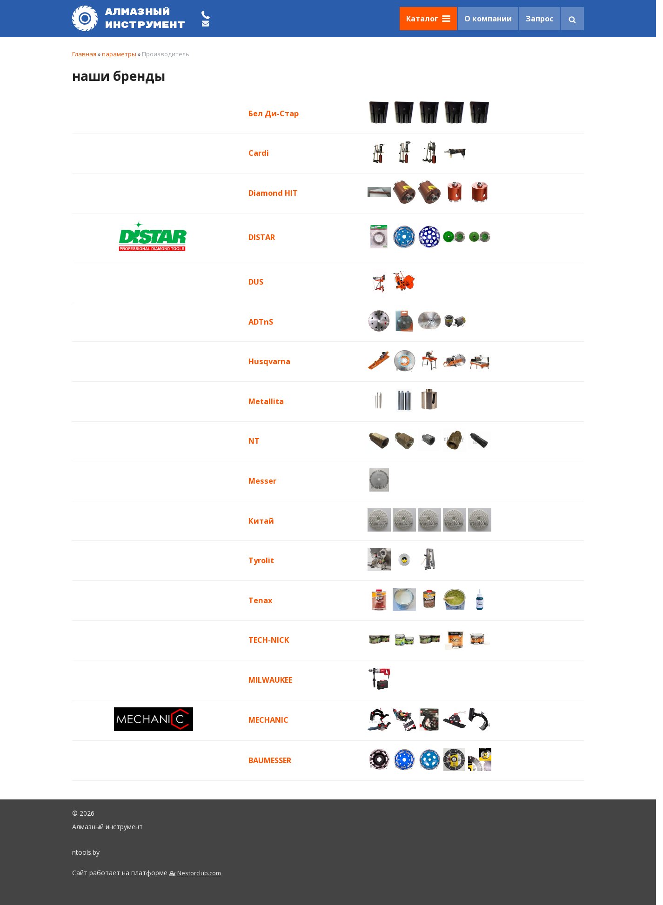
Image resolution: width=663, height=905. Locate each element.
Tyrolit (261, 560)
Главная (84, 54)
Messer (262, 481)
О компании (488, 18)
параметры (119, 54)
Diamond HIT (273, 193)
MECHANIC (268, 720)
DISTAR (261, 237)
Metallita (266, 401)
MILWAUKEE (270, 680)
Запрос (539, 18)
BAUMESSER (269, 760)
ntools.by (86, 852)
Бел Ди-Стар (273, 113)
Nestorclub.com (199, 873)
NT (254, 441)
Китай (261, 521)
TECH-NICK (268, 640)
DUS (255, 282)
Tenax (260, 600)
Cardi (258, 153)
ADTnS (260, 322)
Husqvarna (269, 361)
